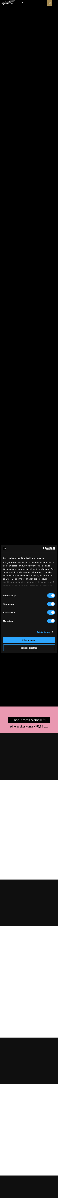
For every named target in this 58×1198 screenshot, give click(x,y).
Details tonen (43, 632)
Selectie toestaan (29, 648)
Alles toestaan (29, 640)
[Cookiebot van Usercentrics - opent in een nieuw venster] (43, 548)
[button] (19, 3)
